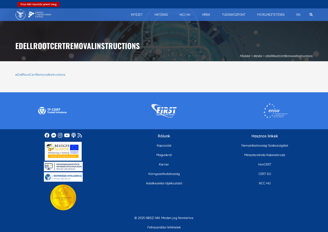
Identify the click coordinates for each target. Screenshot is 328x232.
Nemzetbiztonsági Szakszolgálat (264, 145)
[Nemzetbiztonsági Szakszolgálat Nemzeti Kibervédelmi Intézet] (33, 14)
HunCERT (264, 164)
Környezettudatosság (164, 174)
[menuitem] (136, 14)
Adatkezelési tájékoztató (164, 183)
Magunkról (164, 155)
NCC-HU (265, 183)
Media (257, 56)
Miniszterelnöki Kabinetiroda (264, 155)
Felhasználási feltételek (164, 227)
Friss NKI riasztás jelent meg (38, 4)
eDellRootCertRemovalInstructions (40, 75)
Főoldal (245, 56)
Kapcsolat (164, 145)
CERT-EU (264, 174)
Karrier (164, 164)
